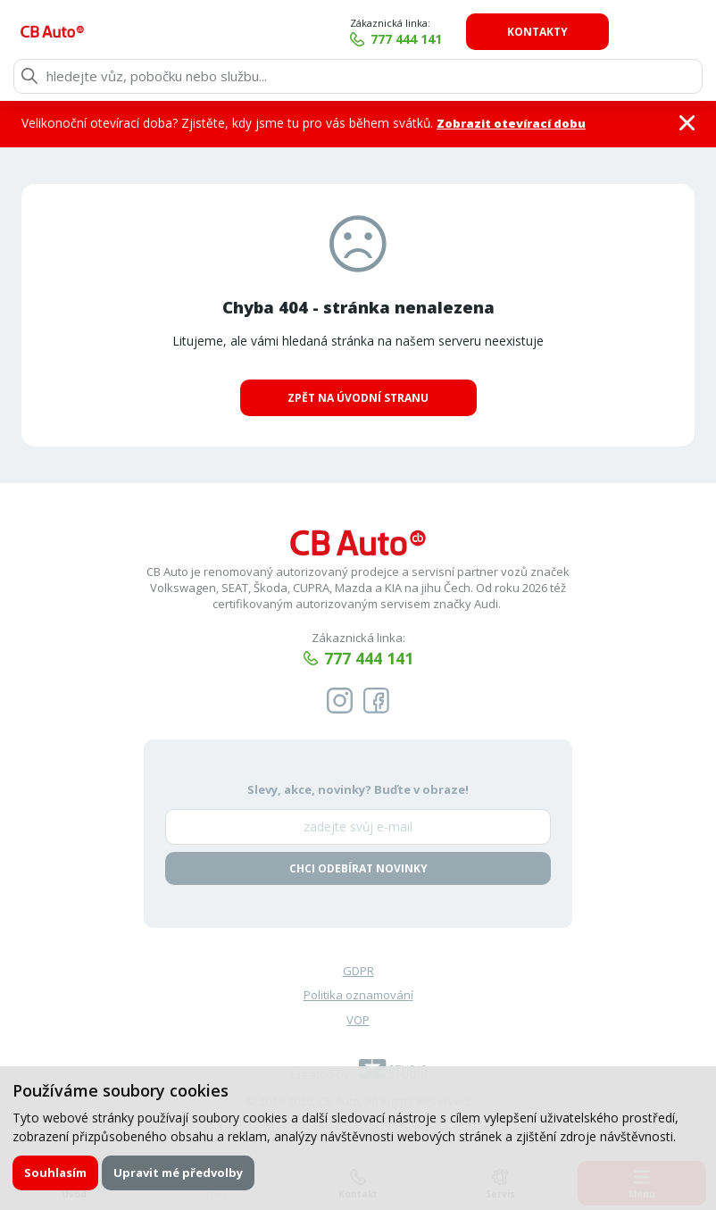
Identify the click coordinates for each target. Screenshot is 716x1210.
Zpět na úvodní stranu (358, 397)
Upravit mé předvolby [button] (179, 1172)
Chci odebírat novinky (358, 869)
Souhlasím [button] (56, 1172)
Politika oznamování (358, 997)
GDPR (358, 972)
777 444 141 (492, 38)
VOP (358, 1022)
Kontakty (624, 31)
